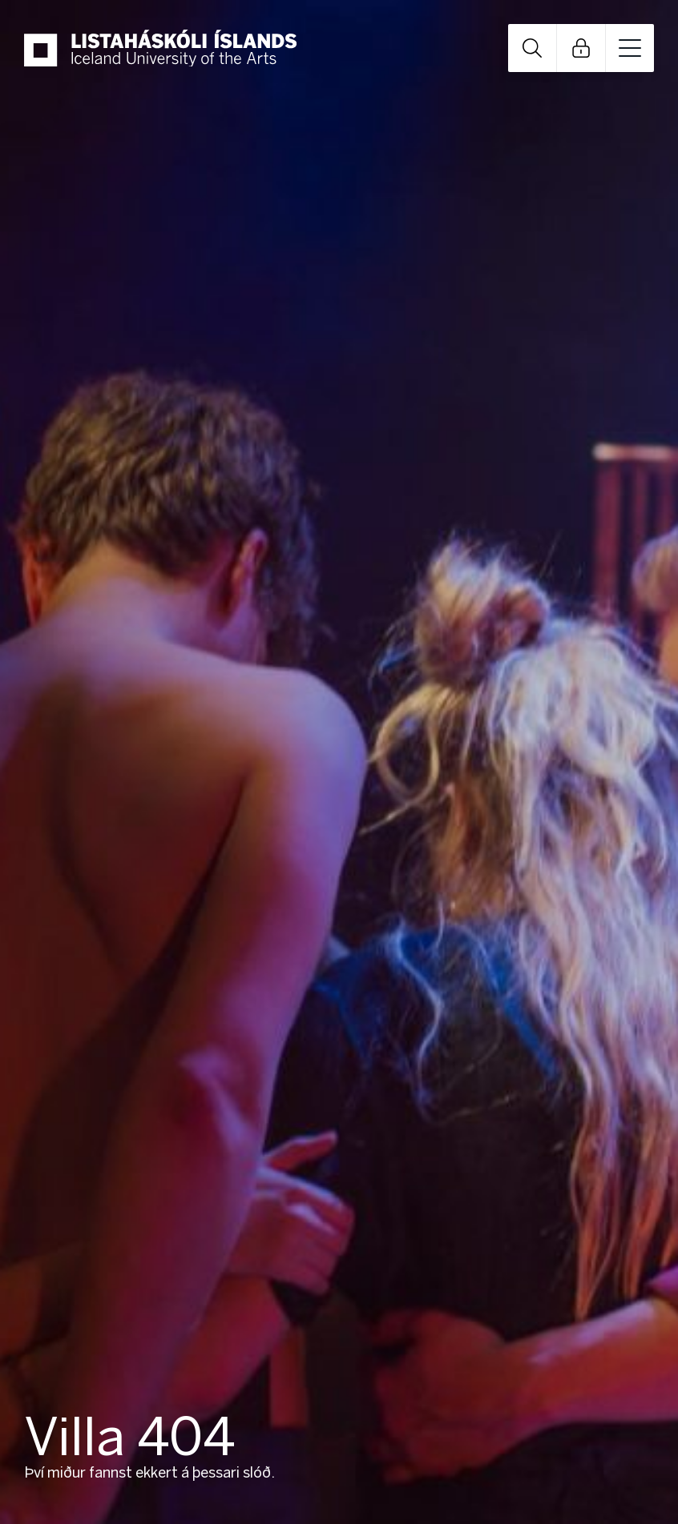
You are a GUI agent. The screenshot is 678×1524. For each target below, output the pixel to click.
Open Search (532, 48)
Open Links (581, 48)
